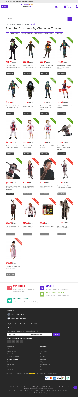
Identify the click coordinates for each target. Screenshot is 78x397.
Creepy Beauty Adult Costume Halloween (28, 186)
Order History (44, 351)
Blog (41, 369)
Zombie (33, 24)
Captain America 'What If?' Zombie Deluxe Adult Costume (64, 67)
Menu (4, 6)
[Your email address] (41, 334)
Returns (9, 367)
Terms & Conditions (13, 356)
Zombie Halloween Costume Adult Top (28, 227)
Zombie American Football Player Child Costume (13, 146)
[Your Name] (18, 334)
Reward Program (12, 351)
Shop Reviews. (53, 373)
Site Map (10, 369)
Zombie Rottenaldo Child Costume (47, 146)
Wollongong (45, 392)
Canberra (49, 390)
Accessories (59, 33)
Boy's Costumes (39, 33)
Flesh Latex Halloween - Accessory (46, 186)
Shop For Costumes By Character (19, 24)
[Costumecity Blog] (21, 341)
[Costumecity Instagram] (13, 341)
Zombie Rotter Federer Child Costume (29, 146)
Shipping (42, 362)
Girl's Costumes (49, 33)
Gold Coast (39, 392)
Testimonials (11, 362)
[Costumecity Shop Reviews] (32, 373)
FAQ (41, 367)
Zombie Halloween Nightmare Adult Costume (64, 226)
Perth (63, 390)
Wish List (42, 354)
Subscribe (57, 334)
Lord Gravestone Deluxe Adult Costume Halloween (13, 227)
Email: (16, 318)
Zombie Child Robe (28, 106)
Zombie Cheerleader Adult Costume (64, 106)
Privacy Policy (11, 354)
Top (75, 387)
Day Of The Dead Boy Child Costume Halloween (13, 66)
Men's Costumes (15, 33)
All (7, 33)
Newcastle (33, 392)
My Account (43, 349)
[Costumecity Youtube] (17, 341)
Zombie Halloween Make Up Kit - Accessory (47, 227)
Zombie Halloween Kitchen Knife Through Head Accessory (13, 187)
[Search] (70, 19)
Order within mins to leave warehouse (20, 1)
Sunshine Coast (57, 390)
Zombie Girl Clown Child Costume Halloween (46, 66)
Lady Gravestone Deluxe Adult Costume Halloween (64, 186)
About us (10, 349)
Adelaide (67, 390)
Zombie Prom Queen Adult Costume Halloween (13, 267)
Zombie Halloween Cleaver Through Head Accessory (63, 147)
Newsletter (43, 356)
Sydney (33, 390)
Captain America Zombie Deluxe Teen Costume (12, 106)
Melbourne (38, 390)
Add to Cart (10, 73)
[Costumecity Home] (7, 24)
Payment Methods (45, 364)
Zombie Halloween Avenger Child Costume (29, 66)
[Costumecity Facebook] (9, 341)
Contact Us (10, 364)
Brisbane (44, 390)
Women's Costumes (27, 33)
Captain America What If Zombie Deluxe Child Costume (46, 107)
